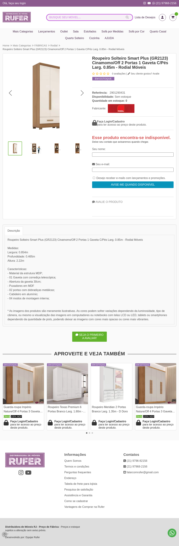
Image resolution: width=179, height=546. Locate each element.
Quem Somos (72, 460)
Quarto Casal (158, 31)
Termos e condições (76, 466)
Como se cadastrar (76, 501)
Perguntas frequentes (77, 472)
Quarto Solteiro (74, 38)
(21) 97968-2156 (164, 3)
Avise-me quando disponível (133, 184)
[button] (10, 93)
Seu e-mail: (101, 164)
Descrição (14, 230)
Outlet (64, 31)
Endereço (70, 478)
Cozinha (94, 38)
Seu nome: (99, 149)
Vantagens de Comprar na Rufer (84, 506)
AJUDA (109, 38)
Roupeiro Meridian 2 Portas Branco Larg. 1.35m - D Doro (110, 409)
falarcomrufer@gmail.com (141, 472)
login (23, 3)
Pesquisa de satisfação (78, 489)
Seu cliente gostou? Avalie (143, 73)
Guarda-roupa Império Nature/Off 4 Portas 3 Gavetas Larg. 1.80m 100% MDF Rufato (23, 410)
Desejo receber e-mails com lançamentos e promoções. (131, 178)
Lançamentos (46, 31)
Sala (75, 31)
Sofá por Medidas (112, 31)
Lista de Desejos (145, 17)
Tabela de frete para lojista (80, 483)
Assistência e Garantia (78, 495)
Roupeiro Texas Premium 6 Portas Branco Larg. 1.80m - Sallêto (65, 410)
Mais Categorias (23, 31)
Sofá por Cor (137, 31)
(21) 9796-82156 (135, 460)
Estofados (90, 31)
